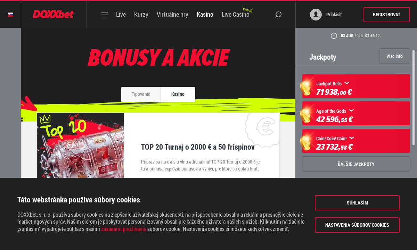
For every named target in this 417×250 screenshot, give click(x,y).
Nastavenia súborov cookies (357, 225)
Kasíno (205, 14)
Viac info (394, 56)
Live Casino (236, 14)
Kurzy (141, 14)
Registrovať (386, 14)
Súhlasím (357, 202)
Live (121, 14)
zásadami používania (123, 229)
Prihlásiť (326, 15)
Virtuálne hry (172, 14)
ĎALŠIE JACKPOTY (356, 164)
